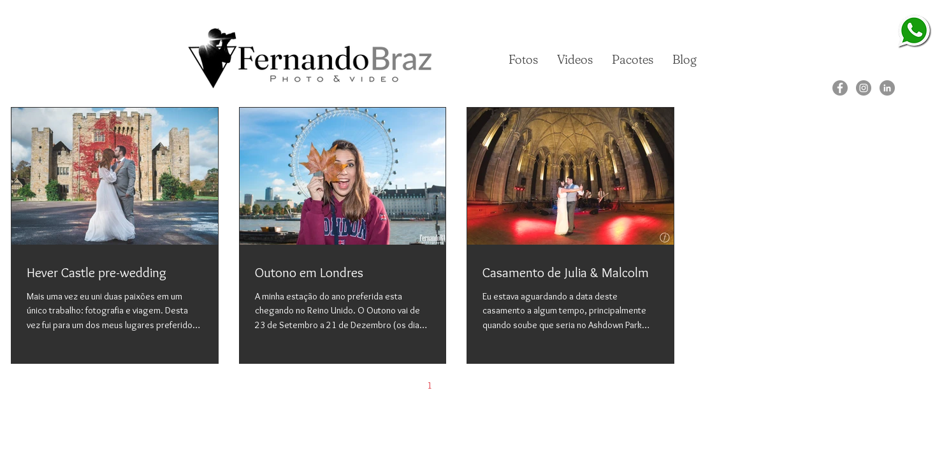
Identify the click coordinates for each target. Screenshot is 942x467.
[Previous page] (402, 385)
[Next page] (509, 385)
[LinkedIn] (887, 88)
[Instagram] (863, 88)
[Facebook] (840, 88)
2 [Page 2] (456, 385)
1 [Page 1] (429, 385)
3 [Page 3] (483, 385)
